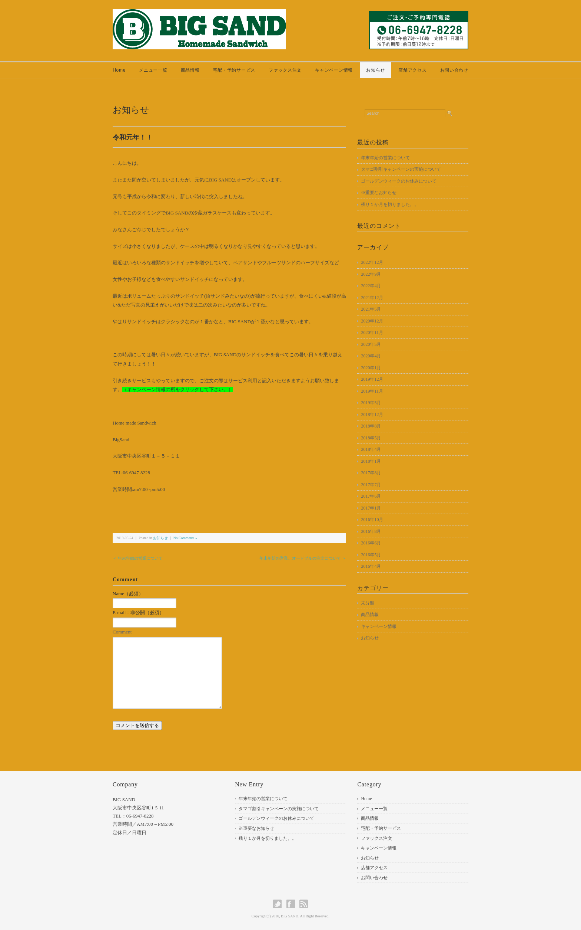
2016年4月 (371, 566)
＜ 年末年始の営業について (138, 558)
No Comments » (185, 538)
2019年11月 (372, 391)
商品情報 (190, 70)
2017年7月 (371, 484)
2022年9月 (371, 274)
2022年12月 (372, 262)
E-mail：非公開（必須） (138, 612)
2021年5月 (371, 309)
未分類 (367, 603)
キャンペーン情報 (334, 70)
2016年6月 (371, 543)
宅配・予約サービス (234, 70)
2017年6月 (371, 496)
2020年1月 (371, 367)
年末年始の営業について (385, 157)
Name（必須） (128, 593)
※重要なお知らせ (378, 192)
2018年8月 (371, 426)
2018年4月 (371, 449)
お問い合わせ (454, 70)
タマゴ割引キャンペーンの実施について (401, 169)
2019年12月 (372, 379)
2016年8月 (371, 531)
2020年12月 (372, 321)
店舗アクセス (412, 70)
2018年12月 (372, 414)
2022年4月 (371, 285)
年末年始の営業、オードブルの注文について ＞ (302, 558)
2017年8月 (371, 472)
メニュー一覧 (153, 70)
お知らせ (375, 70)
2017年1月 (371, 508)
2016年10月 (372, 519)
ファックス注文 (285, 70)
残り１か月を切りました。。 (390, 204)
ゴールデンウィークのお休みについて (398, 181)
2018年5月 (371, 438)
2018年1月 (371, 461)
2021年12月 (372, 297)
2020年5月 (371, 344)
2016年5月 (371, 554)
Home (119, 70)
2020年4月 (371, 355)
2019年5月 (371, 402)
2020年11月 (372, 332)
